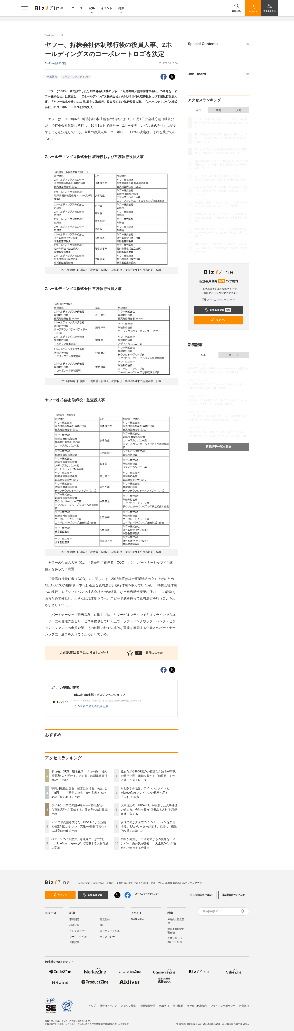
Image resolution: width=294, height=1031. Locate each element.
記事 (92, 8)
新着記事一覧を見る (218, 446)
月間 (238, 110)
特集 (121, 8)
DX (102, 925)
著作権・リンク (108, 1005)
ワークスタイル (78, 936)
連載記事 (74, 942)
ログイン (217, 320)
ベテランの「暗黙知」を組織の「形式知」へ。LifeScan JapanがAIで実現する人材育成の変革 (79, 843)
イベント (106, 8)
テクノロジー (107, 936)
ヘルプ (92, 1005)
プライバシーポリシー (223, 1005)
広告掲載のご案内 (201, 895)
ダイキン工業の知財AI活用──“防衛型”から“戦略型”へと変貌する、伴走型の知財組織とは (79, 809)
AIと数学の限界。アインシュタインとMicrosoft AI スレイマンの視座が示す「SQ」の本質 (145, 793)
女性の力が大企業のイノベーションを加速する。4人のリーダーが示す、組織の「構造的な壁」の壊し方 (149, 826)
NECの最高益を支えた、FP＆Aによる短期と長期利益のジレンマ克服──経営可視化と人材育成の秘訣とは (79, 826)
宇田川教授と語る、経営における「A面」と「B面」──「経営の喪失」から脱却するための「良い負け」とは (79, 793)
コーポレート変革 (110, 930)
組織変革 (74, 925)
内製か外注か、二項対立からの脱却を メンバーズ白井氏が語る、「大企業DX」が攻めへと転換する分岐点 (148, 843)
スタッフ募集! (128, 1005)
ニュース (77, 8)
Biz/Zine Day (138, 919)
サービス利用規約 (197, 1005)
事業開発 (52, 76)
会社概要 (178, 1005)
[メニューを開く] (24, 8)
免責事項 (164, 1005)
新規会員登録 (217, 310)
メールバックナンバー (218, 299)
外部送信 (244, 1005)
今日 (198, 110)
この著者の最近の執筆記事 (91, 706)
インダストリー (78, 930)
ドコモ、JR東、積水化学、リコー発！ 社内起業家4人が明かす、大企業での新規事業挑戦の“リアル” (79, 776)
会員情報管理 (147, 1005)
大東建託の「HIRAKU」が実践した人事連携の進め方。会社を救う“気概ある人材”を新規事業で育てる (149, 809)
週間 (218, 110)
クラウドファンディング (75, 76)
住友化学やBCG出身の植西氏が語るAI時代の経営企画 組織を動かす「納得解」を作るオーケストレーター (148, 776)
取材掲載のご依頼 (233, 895)
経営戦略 (105, 919)
